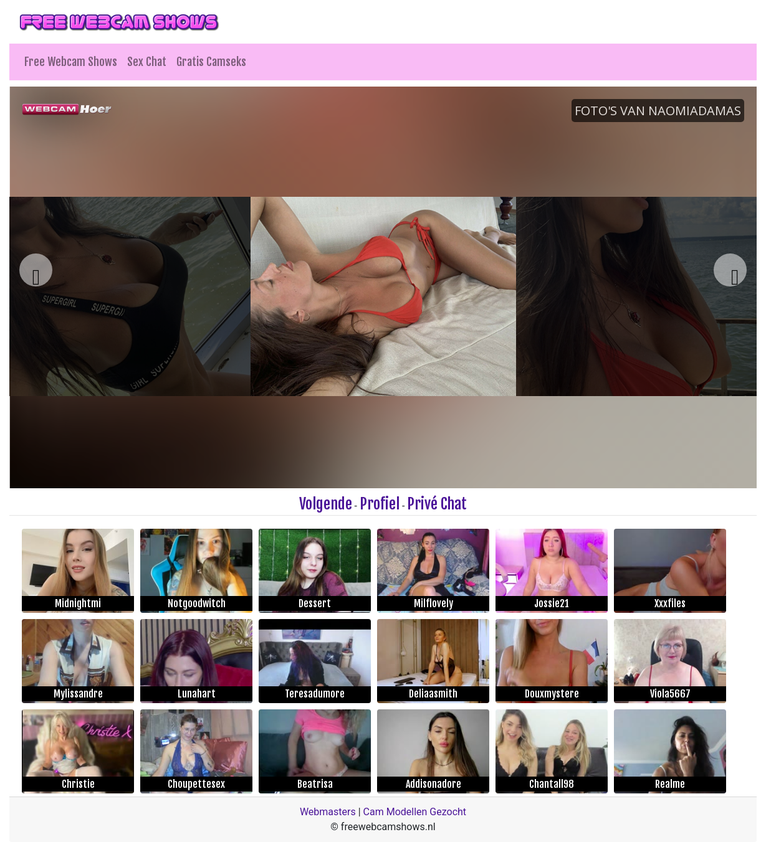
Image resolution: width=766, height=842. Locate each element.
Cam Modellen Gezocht (415, 812)
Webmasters (328, 812)
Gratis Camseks (211, 62)
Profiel (380, 503)
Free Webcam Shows (70, 62)
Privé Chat (437, 503)
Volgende (325, 503)
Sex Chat (146, 62)
